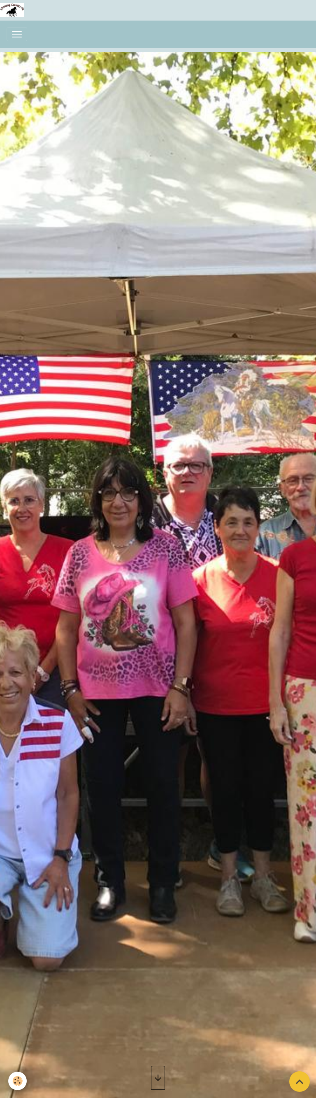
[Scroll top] (299, 1081)
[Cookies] (17, 1081)
